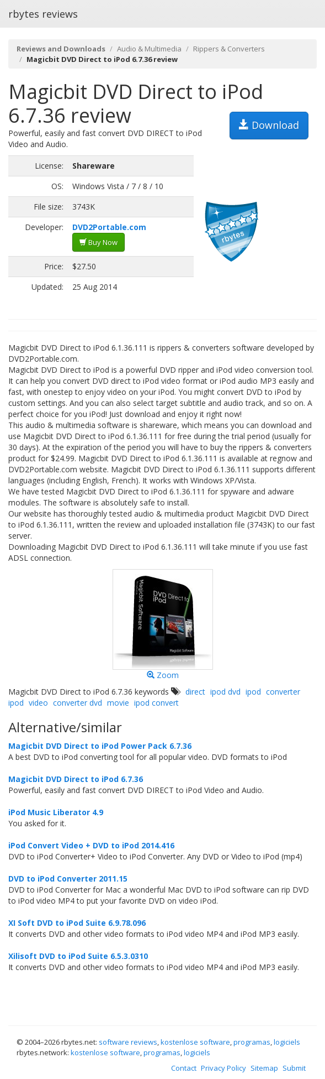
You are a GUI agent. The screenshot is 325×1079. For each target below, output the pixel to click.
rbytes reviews (43, 13)
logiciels (287, 1042)
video (38, 702)
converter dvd (77, 702)
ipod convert (156, 702)
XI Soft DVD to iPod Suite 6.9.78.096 (77, 923)
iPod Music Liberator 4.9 (55, 812)
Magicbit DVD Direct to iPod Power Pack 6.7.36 (99, 746)
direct (195, 691)
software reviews (128, 1042)
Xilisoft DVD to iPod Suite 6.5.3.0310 (78, 956)
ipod (253, 691)
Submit (294, 1068)
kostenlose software (195, 1042)
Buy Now (98, 242)
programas (251, 1042)
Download (269, 125)
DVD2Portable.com (109, 227)
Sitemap (264, 1068)
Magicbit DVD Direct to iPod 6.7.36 (75, 779)
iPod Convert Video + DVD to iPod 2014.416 (91, 845)
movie (118, 702)
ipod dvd (225, 691)
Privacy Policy (223, 1068)
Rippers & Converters (229, 49)
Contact (183, 1068)
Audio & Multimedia (149, 49)
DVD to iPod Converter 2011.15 (67, 878)
